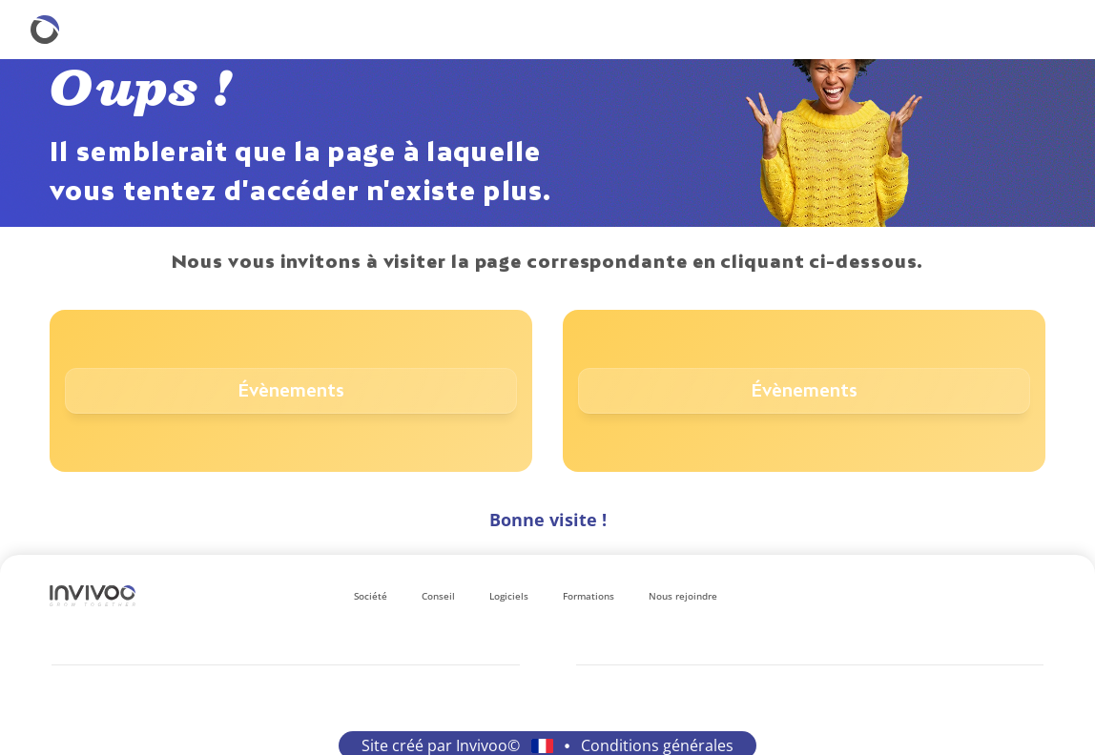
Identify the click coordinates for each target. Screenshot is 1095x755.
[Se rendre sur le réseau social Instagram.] (974, 595)
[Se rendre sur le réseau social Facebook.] (1005, 595)
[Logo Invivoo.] (92, 595)
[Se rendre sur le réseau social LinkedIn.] (944, 595)
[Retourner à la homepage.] (45, 29)
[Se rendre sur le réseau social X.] (1035, 595)
